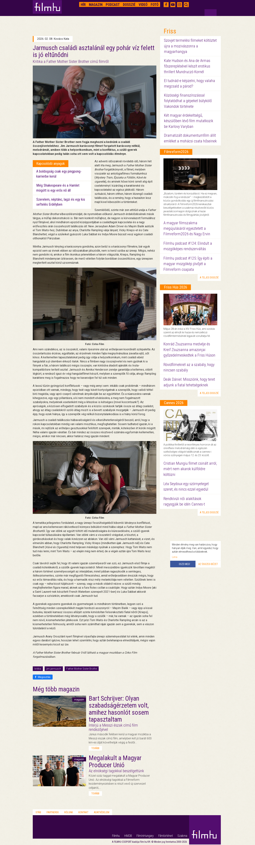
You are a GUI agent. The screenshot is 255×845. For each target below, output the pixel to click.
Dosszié (129, 4)
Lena (174, 557)
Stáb (38, 812)
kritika (38, 668)
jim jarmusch (53, 668)
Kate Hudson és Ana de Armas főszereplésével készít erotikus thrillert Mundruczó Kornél (187, 66)
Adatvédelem (101, 812)
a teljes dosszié (209, 277)
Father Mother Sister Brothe (81, 668)
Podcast (113, 4)
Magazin (96, 4)
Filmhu (116, 836)
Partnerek (53, 812)
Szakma (182, 836)
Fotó (154, 4)
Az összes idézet (208, 564)
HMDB (128, 836)
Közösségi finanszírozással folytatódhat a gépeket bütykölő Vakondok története (188, 101)
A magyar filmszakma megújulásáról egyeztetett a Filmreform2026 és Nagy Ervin (186, 228)
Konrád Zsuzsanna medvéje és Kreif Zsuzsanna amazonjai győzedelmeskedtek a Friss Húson (189, 349)
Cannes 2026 (174, 403)
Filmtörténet (165, 836)
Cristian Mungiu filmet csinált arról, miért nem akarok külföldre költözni (190, 469)
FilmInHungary (145, 836)
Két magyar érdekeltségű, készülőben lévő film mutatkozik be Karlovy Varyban (188, 121)
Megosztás (42, 677)
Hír (83, 4)
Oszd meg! (184, 564)
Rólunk (68, 812)
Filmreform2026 (176, 152)
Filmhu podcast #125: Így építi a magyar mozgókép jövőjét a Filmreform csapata (187, 264)
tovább (95, 748)
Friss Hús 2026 (175, 287)
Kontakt (83, 812)
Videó (143, 4)
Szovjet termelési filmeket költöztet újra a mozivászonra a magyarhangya (190, 46)
